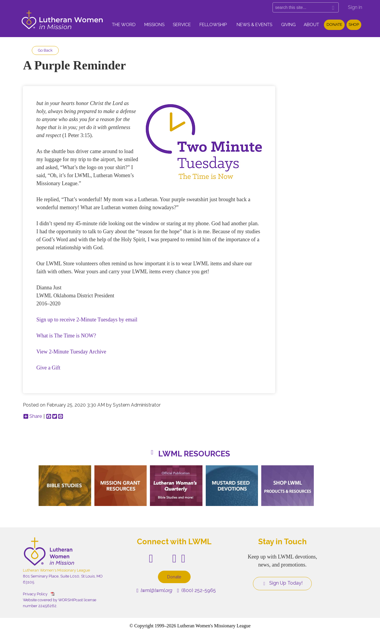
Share (32, 416)
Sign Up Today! (282, 583)
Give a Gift (48, 368)
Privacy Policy (35, 594)
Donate (334, 24)
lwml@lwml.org (154, 590)
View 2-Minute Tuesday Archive (71, 352)
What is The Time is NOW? (66, 336)
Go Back (45, 50)
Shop (354, 24)
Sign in (355, 7)
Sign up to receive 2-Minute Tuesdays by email (86, 320)
